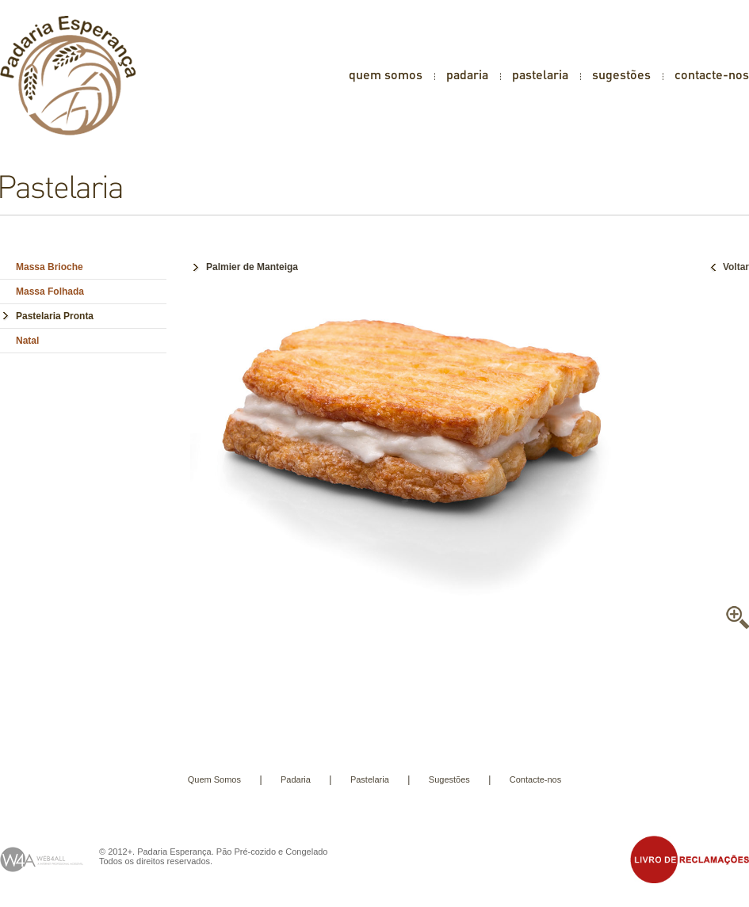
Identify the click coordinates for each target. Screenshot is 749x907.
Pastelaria (369, 779)
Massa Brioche (49, 266)
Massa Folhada (50, 291)
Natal (27, 340)
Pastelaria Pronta (55, 316)
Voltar (728, 266)
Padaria (296, 779)
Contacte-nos (535, 779)
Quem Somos (214, 779)
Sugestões (449, 779)
